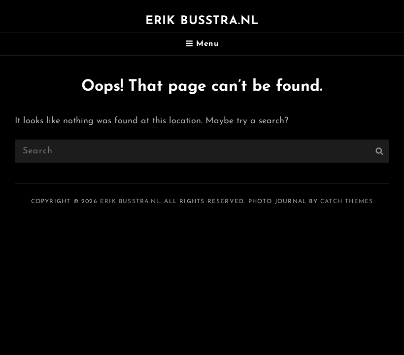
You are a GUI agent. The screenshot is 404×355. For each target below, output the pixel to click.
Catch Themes (346, 202)
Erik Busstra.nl (202, 21)
